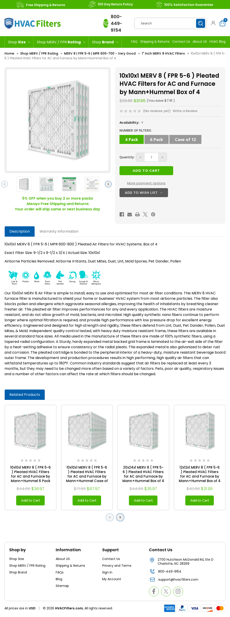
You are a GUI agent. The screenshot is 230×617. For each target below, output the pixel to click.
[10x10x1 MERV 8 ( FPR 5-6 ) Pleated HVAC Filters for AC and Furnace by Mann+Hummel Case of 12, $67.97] (86, 430)
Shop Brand (18, 573)
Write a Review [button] (185, 110)
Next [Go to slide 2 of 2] (121, 518)
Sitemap (62, 587)
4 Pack (131, 139)
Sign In (107, 573)
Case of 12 (185, 139)
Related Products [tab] (24, 394)
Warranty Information (59, 231)
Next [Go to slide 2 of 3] (109, 184)
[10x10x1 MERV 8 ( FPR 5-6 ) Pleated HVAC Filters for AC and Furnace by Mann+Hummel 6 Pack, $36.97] (30, 430)
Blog (59, 580)
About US (200, 41)
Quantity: (127, 157)
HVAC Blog (218, 41)
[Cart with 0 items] (221, 23)
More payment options (146, 183)
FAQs (60, 573)
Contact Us (181, 41)
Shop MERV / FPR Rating (27, 567)
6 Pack (156, 139)
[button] (213, 23)
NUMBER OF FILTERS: (135, 130)
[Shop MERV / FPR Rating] (61, 42)
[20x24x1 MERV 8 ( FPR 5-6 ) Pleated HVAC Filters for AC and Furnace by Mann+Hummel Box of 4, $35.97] (143, 430)
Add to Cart (30, 501)
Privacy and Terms (116, 567)
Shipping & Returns (155, 41)
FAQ (134, 41)
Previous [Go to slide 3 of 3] (5, 184)
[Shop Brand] (105, 42)
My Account (111, 580)
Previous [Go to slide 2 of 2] (111, 518)
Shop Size (16, 560)
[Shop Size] (18, 42)
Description (19, 231)
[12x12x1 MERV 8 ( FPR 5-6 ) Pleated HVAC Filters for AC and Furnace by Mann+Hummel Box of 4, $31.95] (199, 430)
